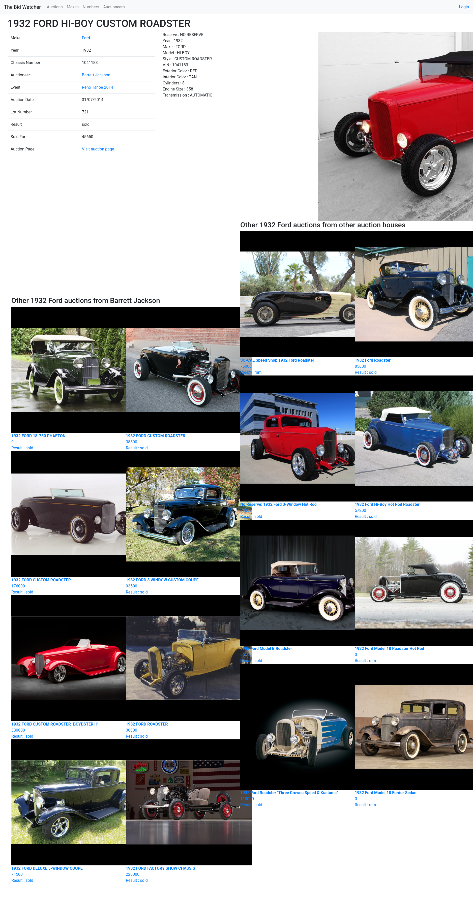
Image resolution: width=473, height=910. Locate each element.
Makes (73, 7)
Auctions (55, 7)
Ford (86, 38)
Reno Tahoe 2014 (97, 87)
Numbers (91, 7)
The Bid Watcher (22, 7)
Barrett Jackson (96, 75)
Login (464, 7)
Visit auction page (98, 149)
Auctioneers (114, 7)
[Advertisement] (122, 258)
